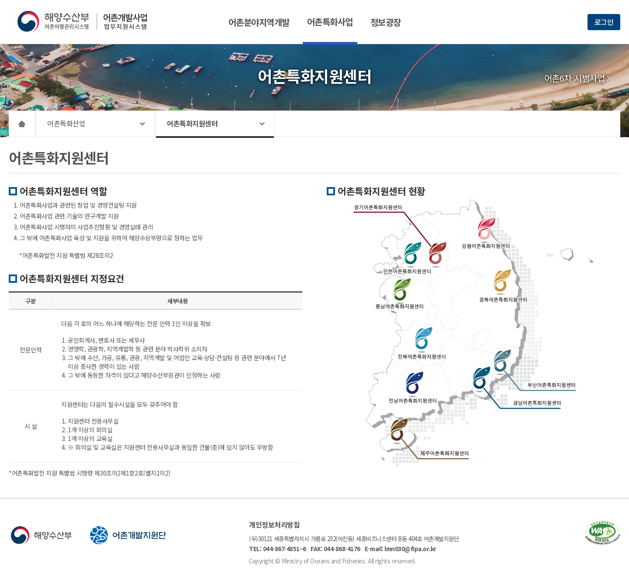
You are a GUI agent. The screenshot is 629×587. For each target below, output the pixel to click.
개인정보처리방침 (274, 524)
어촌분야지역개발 (259, 22)
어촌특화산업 (66, 123)
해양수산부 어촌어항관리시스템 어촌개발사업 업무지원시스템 (88, 21)
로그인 (604, 22)
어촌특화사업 (330, 21)
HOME (22, 124)
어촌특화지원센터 (192, 123)
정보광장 (385, 22)
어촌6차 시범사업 (574, 78)
